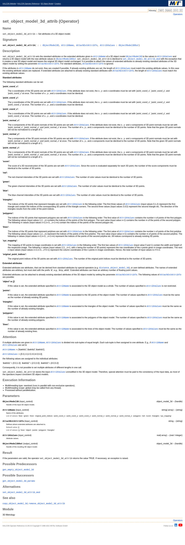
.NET (161, 11)
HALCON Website (9, 4)
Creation (58, 4)
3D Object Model (47, 4)
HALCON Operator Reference (28, 4)
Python (168, 11)
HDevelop (152, 11)
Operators (177, 14)
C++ (175, 11)
